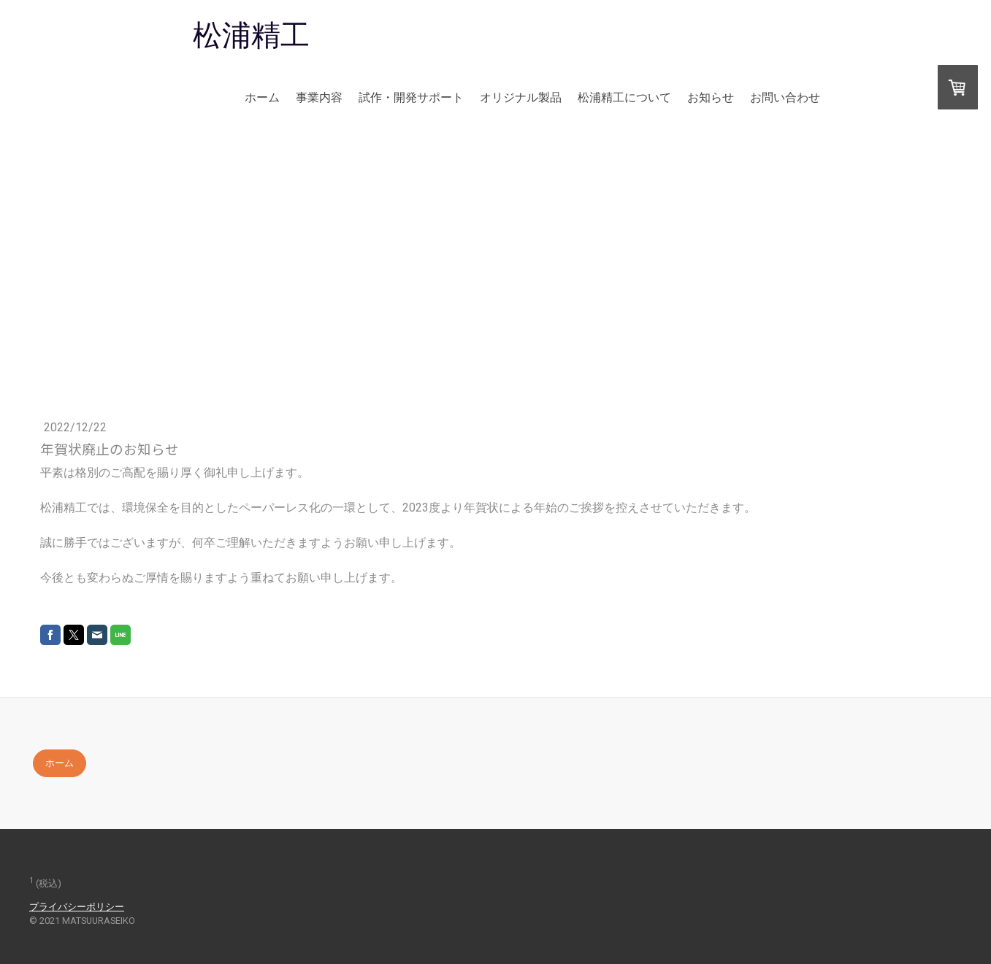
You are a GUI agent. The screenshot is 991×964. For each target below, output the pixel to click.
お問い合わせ (785, 97)
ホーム (262, 97)
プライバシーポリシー (76, 906)
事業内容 (319, 97)
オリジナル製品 (521, 97)
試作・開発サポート (411, 97)
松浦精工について (624, 97)
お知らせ (710, 97)
